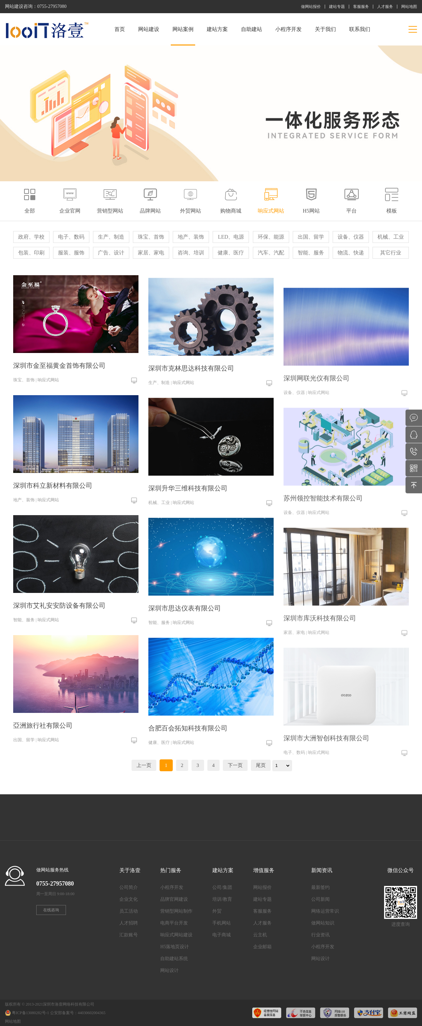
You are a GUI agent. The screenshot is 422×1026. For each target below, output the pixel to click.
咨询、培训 (191, 252)
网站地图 (409, 7)
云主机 (260, 934)
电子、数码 (71, 237)
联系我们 (359, 29)
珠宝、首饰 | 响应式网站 (36, 386)
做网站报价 (311, 7)
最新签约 (320, 887)
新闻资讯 (321, 870)
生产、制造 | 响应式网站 (171, 401)
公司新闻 (320, 899)
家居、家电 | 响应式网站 (306, 673)
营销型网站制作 (176, 911)
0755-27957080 (52, 6)
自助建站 (251, 29)
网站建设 (148, 29)
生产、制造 (111, 237)
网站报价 (262, 887)
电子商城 (221, 934)
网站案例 (183, 35)
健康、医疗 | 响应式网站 (171, 761)
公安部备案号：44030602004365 (78, 1013)
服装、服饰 (71, 252)
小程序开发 (288, 29)
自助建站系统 (174, 958)
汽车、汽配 (271, 252)
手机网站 (221, 923)
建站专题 (337, 7)
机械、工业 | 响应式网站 (171, 521)
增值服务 (263, 870)
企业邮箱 (262, 946)
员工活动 (128, 911)
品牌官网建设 (174, 899)
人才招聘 (128, 923)
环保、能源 (271, 237)
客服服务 (361, 7)
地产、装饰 (191, 237)
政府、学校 (31, 237)
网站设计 (169, 970)
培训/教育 (222, 899)
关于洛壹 (129, 870)
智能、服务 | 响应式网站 (36, 626)
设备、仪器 (351, 237)
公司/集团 (222, 887)
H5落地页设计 (174, 946)
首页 (119, 29)
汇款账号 (128, 934)
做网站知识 (322, 923)
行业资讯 (320, 934)
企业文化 (128, 899)
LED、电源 (231, 237)
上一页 (143, 765)
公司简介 (128, 887)
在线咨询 (51, 910)
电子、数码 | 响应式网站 (306, 793)
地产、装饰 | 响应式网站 (36, 506)
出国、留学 (311, 237)
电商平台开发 (174, 923)
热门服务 (170, 870)
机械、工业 (390, 237)
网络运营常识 (325, 911)
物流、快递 (351, 252)
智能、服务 (311, 252)
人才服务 (385, 7)
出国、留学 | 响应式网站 (36, 746)
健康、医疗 (231, 252)
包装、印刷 (31, 252)
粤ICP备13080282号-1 (30, 1013)
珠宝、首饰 (151, 237)
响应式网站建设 (176, 934)
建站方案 (217, 29)
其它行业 (390, 252)
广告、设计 (111, 252)
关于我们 (325, 29)
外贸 (217, 911)
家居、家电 (151, 252)
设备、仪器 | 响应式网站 (306, 433)
